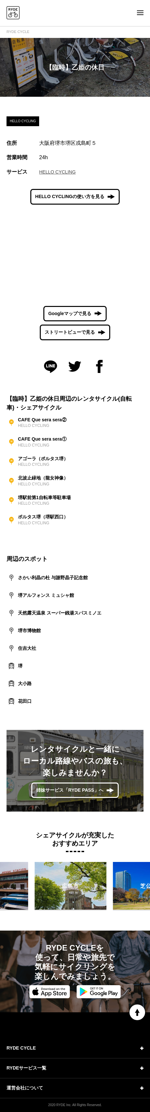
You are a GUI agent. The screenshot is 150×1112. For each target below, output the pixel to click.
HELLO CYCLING (57, 172)
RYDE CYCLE (18, 32)
